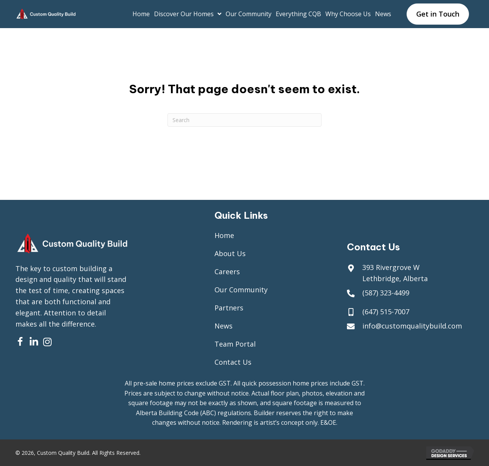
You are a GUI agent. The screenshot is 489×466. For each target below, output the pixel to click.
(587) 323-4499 (385, 292)
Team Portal (235, 344)
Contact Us (232, 362)
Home (224, 235)
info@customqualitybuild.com (412, 325)
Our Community (241, 289)
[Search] (244, 120)
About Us (230, 253)
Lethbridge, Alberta (395, 278)
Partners (228, 307)
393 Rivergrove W (391, 267)
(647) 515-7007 (385, 311)
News (223, 325)
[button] (20, 342)
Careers (227, 271)
